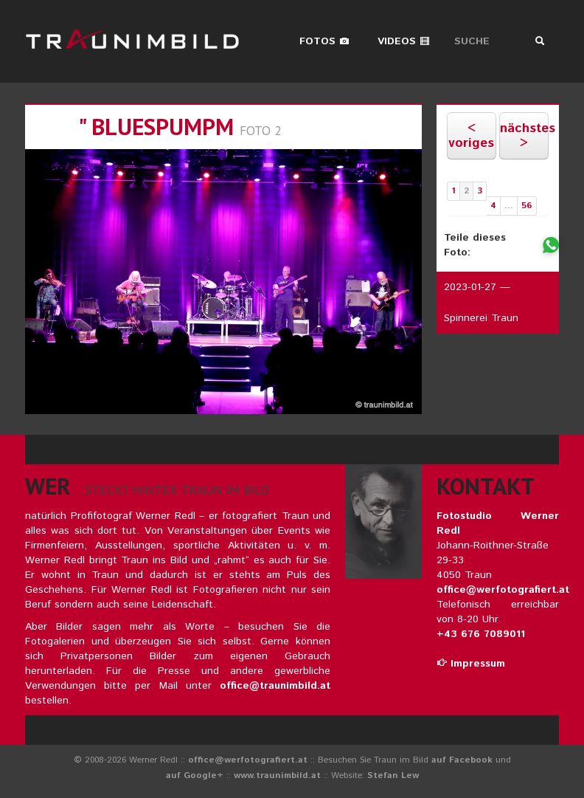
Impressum (471, 663)
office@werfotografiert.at (503, 589)
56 (526, 205)
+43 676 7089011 (481, 634)
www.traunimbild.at (277, 775)
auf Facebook (462, 760)
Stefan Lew (393, 775)
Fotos (324, 41)
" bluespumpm (156, 126)
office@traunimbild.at (275, 685)
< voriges (471, 136)
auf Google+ (194, 775)
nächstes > (524, 136)
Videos (404, 41)
